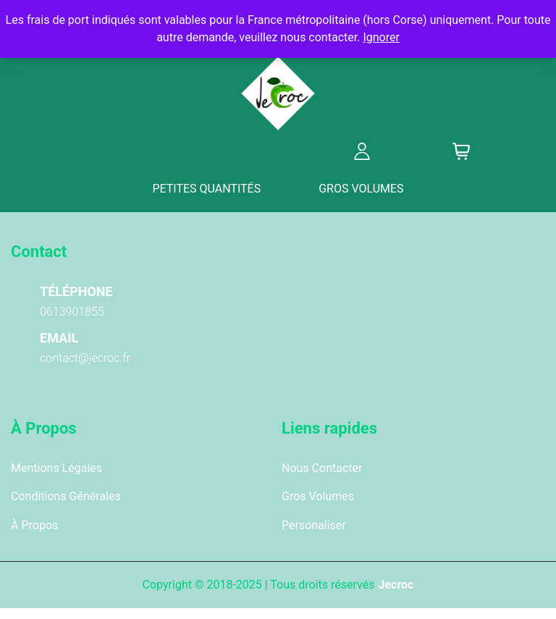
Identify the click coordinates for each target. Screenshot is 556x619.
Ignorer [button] (381, 37)
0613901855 (72, 312)
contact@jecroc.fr (85, 358)
